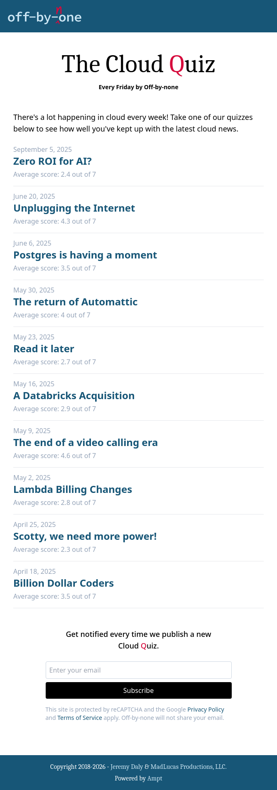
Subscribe (138, 690)
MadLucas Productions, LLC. (189, 766)
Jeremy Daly (126, 766)
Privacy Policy (205, 709)
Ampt (154, 778)
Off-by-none (161, 87)
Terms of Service (79, 718)
